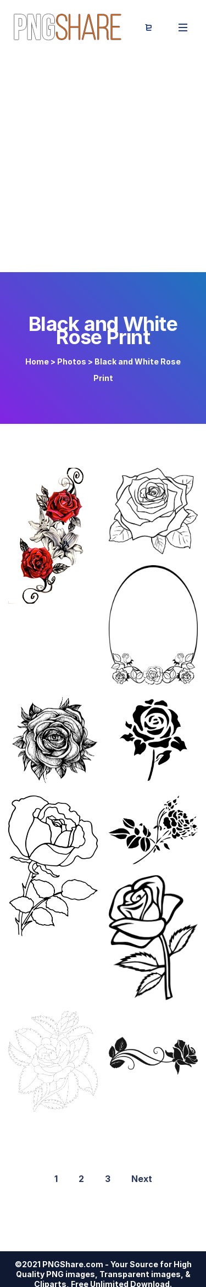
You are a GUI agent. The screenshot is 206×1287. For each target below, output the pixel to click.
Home (37, 361)
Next (141, 1178)
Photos (71, 361)
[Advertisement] (103, 163)
